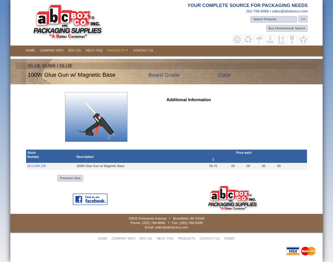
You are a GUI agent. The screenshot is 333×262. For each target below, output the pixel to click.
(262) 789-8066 (153, 223)
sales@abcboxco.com (290, 11)
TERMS (229, 238)
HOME (30, 50)
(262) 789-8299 (191, 223)
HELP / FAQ (94, 50)
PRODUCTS (117, 50)
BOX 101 (74, 50)
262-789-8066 (257, 11)
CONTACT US (143, 50)
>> (303, 19)
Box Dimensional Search (286, 28)
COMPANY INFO (52, 50)
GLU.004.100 (36, 166)
